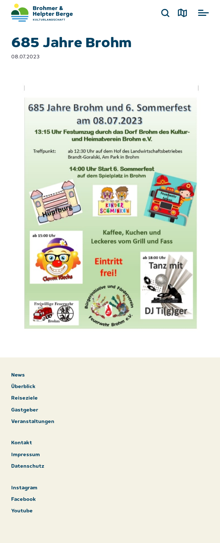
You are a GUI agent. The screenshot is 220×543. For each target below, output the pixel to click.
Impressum (25, 455)
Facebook (23, 499)
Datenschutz (27, 466)
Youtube (22, 511)
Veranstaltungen (32, 421)
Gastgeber (24, 410)
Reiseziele (24, 398)
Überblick (23, 386)
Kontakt (21, 443)
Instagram (24, 488)
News (18, 375)
